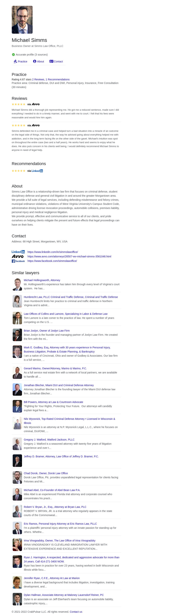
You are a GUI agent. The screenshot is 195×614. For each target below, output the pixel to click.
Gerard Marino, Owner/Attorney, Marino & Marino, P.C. (55, 368)
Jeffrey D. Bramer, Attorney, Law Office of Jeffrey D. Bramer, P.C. (61, 456)
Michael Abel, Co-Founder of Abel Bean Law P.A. (52, 490)
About (40, 61)
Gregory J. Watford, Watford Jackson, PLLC (49, 439)
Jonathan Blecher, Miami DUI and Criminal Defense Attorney (59, 385)
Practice (22, 61)
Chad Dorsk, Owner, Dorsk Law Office (46, 473)
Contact (58, 61)
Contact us (76, 611)
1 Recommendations (58, 79)
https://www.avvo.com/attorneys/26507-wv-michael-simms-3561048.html (69, 256)
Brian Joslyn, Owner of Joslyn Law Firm (47, 330)
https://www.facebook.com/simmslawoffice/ (52, 260)
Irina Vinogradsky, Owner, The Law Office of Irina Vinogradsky (59, 540)
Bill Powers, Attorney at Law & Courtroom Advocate (53, 402)
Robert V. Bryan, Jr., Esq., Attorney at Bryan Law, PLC (55, 506)
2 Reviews (38, 79)
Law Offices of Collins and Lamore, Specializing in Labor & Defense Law (66, 313)
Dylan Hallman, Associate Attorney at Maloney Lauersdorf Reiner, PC (64, 594)
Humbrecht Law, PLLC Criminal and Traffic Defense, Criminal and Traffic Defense (71, 297)
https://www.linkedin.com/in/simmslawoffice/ (53, 251)
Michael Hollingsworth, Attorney (42, 280)
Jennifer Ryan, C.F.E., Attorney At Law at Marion (52, 578)
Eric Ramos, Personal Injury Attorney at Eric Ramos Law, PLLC (60, 523)
